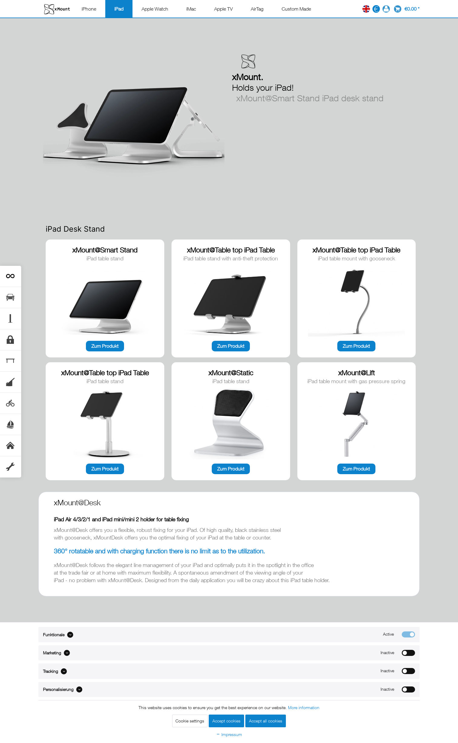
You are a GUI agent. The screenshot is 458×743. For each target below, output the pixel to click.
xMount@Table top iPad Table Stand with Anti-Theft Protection (230, 250)
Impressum (229, 734)
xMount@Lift (356, 373)
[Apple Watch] (154, 9)
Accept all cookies (265, 720)
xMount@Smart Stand (104, 250)
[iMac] (191, 9)
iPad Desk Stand (75, 228)
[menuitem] (89, 9)
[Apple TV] (223, 9)
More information (303, 707)
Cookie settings (189, 720)
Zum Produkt (105, 346)
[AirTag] (257, 9)
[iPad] (118, 9)
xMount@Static (230, 373)
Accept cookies (226, 720)
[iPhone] (89, 9)
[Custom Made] (296, 9)
